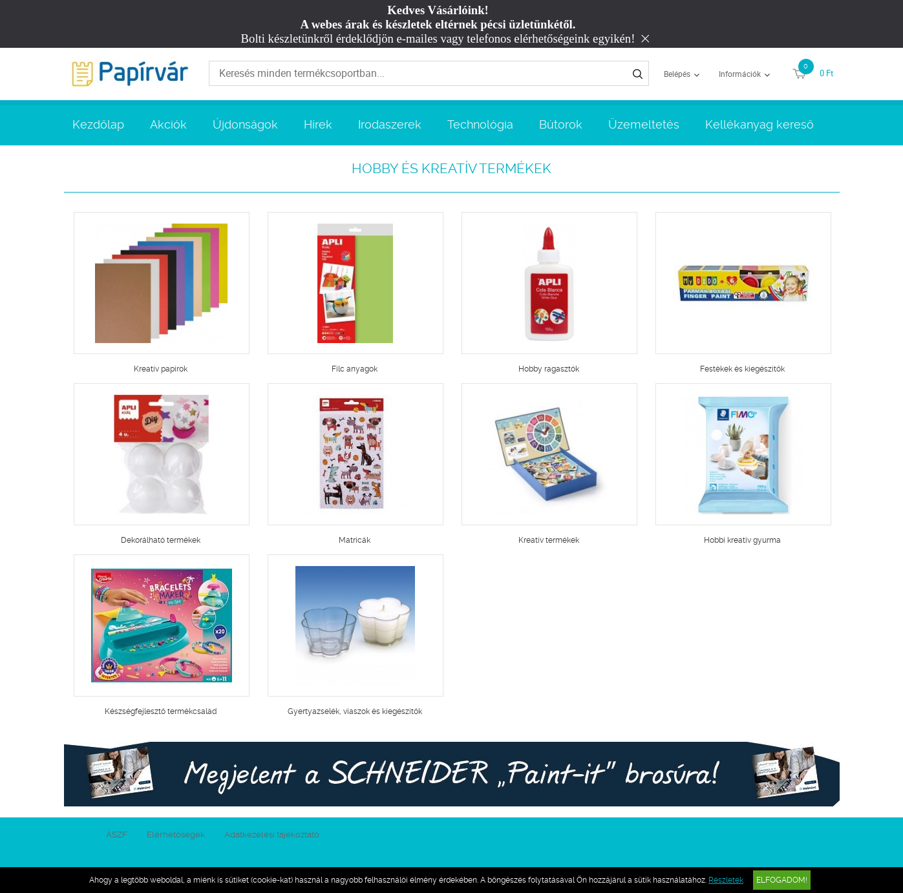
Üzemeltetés (643, 124)
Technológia (480, 124)
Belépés (677, 73)
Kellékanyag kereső (759, 124)
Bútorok (560, 124)
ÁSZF (116, 834)
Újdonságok (245, 124)
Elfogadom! (781, 880)
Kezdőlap (98, 124)
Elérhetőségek (176, 834)
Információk (740, 73)
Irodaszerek (389, 124)
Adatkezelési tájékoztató (271, 834)
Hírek (318, 124)
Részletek (725, 880)
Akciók (168, 124)
